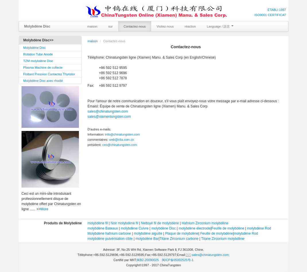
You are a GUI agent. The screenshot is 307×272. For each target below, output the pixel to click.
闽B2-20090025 (148, 260)
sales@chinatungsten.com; (208, 254)
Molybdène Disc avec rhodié (43, 80)
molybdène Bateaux (103, 228)
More (44, 209)
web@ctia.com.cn (121, 139)
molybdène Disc (163, 228)
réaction (190, 26)
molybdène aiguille (148, 234)
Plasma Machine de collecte (43, 67)
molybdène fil (98, 223)
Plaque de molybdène (181, 234)
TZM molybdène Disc (38, 61)
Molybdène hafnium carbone (109, 234)
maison (92, 26)
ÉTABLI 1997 (276, 9)
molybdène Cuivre (135, 228)
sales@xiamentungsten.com (109, 117)
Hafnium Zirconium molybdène (205, 223)
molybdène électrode (195, 228)
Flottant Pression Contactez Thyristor (49, 74)
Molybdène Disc (34, 47)
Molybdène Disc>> (38, 40)
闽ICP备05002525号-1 (177, 260)
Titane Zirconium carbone (179, 239)
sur (110, 26)
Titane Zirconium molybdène (222, 239)
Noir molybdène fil (124, 223)
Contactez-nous (135, 26)
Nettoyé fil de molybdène (160, 223)
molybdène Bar (147, 239)
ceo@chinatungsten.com (119, 144)
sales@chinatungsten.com (108, 111)
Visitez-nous (165, 26)
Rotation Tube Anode (38, 54)
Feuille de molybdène (227, 228)
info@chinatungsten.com (122, 134)
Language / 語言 (220, 26)
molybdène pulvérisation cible (110, 239)
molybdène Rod (259, 228)
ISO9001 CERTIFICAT (270, 15)
